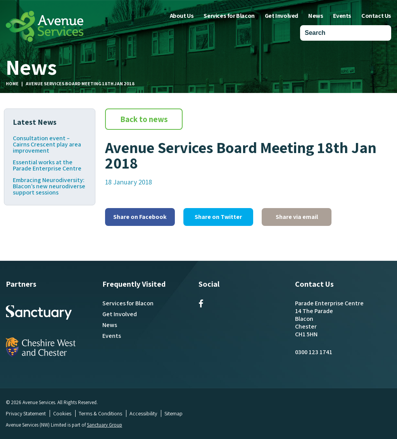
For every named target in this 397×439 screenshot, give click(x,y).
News (315, 16)
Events (342, 16)
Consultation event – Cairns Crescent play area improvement (47, 144)
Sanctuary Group (105, 425)
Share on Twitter (218, 217)
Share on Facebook (140, 217)
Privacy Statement (26, 413)
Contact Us (376, 16)
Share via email (297, 217)
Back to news (144, 119)
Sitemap (173, 413)
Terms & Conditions (100, 413)
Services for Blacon (229, 16)
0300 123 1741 (313, 352)
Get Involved (281, 16)
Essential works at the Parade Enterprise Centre (47, 165)
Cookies (62, 413)
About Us (182, 16)
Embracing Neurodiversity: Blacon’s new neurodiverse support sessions (49, 186)
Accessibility (143, 413)
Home (12, 83)
